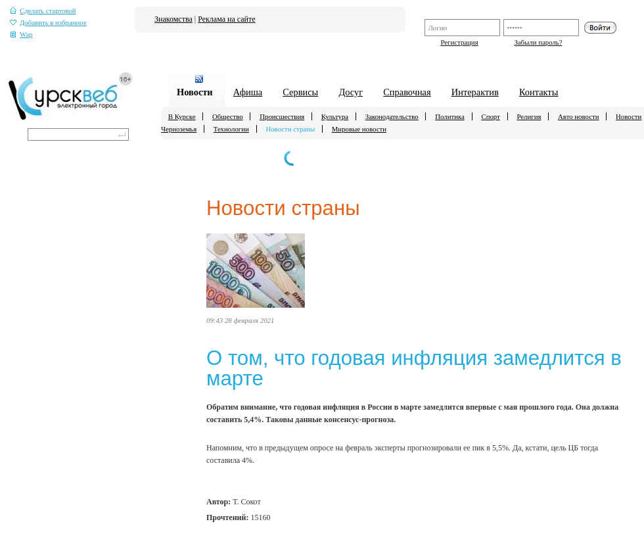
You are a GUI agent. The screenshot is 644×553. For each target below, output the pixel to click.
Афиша (247, 92)
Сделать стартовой (43, 10)
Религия (529, 116)
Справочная (406, 92)
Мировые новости (359, 129)
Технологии (231, 129)
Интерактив (475, 92)
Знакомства (173, 19)
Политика (450, 116)
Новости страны (290, 129)
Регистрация (459, 42)
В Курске (182, 116)
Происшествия (282, 116)
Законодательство (392, 116)
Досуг (350, 92)
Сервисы (300, 92)
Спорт (490, 116)
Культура (334, 116)
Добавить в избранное (48, 22)
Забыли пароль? (538, 42)
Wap (21, 34)
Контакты (538, 92)
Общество (227, 116)
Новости (195, 92)
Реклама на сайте (226, 19)
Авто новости (578, 116)
